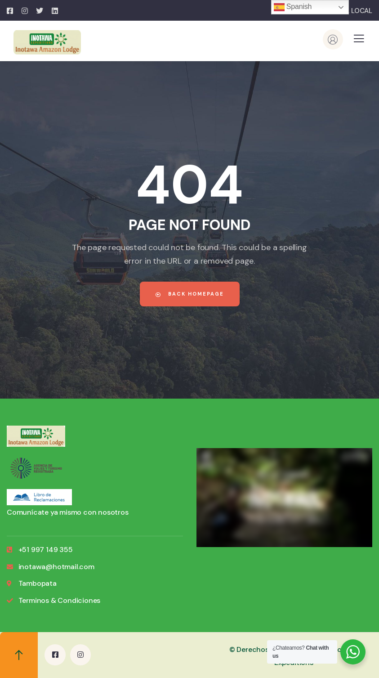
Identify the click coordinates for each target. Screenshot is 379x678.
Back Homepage (190, 294)
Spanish (293, 7)
